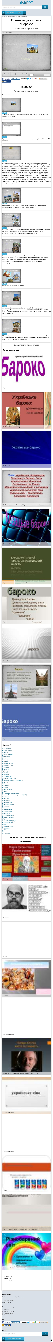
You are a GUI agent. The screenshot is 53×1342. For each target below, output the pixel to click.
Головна (4, 16)
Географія (6, 767)
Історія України (7, 750)
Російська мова (7, 811)
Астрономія (6, 758)
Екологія (5, 772)
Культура (6, 782)
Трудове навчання (8, 817)
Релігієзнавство (7, 809)
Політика (6, 798)
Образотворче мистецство (11, 793)
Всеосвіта (7, 1315)
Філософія (6, 828)
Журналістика (7, 776)
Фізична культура (8, 826)
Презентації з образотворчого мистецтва (17, 16)
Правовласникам (9, 1311)
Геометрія (6, 769)
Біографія (6, 760)
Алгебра (5, 752)
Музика (5, 787)
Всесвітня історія (8, 765)
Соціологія (6, 813)
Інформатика (7, 748)
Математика (7, 784)
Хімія (4, 830)
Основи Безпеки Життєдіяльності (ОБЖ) (15, 795)
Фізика (5, 824)
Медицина (6, 785)
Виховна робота (8, 763)
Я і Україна (6, 833)
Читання (5, 832)
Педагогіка (6, 797)
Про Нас (6, 1309)
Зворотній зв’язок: (14, 1297)
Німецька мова (7, 789)
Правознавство (7, 802)
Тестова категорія (8, 815)
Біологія (5, 761)
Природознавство (8, 804)
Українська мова (8, 822)
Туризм (5, 819)
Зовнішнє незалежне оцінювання (13, 780)
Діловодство (7, 771)
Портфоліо (6, 800)
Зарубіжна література (9, 778)
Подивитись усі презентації (7, 1279)
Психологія (6, 806)
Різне (5, 808)
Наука (5, 791)
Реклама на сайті (9, 1313)
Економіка (6, 774)
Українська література (9, 820)
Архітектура (6, 756)
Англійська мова (8, 754)
